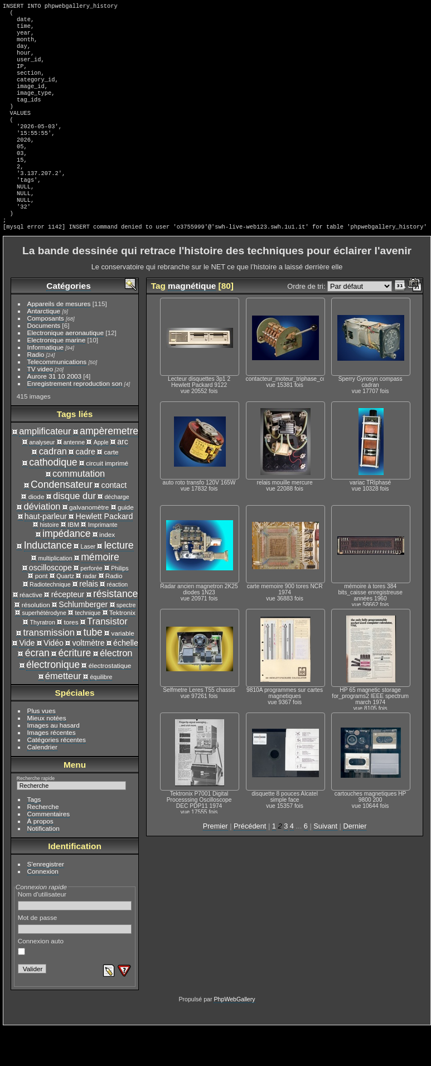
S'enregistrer (45, 901)
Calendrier (42, 784)
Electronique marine (56, 377)
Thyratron (42, 660)
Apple (101, 480)
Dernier (354, 864)
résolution (36, 642)
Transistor (107, 659)
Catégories (68, 323)
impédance (66, 571)
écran (37, 690)
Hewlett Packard (104, 554)
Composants (45, 356)
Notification (43, 866)
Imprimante (103, 562)
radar (90, 613)
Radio (36, 392)
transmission (49, 670)
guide (126, 545)
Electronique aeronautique (65, 370)
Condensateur (62, 522)
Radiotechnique (50, 622)
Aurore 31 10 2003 (54, 414)
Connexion (43, 909)
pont (41, 613)
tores (71, 659)
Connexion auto (41, 984)
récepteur (68, 632)
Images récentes (51, 770)
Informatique (45, 385)
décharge (116, 534)
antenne (74, 480)
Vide (27, 680)
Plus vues (41, 748)
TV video (40, 406)
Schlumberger (83, 642)
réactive (31, 632)
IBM (73, 562)
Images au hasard (53, 763)
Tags (34, 837)
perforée (91, 606)
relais (88, 621)
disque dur (74, 534)
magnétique (192, 323)
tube (93, 670)
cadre (85, 489)
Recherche (43, 844)
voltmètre (88, 680)
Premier (215, 864)
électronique (53, 702)
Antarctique (44, 348)
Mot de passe (75, 962)
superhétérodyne (44, 650)
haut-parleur (46, 554)
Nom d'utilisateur (75, 938)
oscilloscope (50, 605)
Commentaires (48, 851)
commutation (78, 511)
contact (114, 523)
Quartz (65, 613)
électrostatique (110, 703)
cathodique (53, 500)
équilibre (101, 714)
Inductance (48, 583)
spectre (126, 642)
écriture (74, 690)
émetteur (63, 714)
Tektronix (122, 650)
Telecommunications (57, 399)
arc (122, 479)
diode (36, 534)
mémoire (100, 594)
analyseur (42, 480)
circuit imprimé (107, 501)
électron (116, 691)
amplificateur (45, 469)
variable (123, 671)
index (107, 572)
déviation (42, 544)
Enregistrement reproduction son (75, 421)
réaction (117, 622)
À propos (40, 859)
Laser (88, 584)
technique (87, 650)
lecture (119, 583)
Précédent (250, 864)
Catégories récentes (56, 777)
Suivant (325, 864)
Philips (119, 606)
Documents (44, 363)
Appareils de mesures (59, 341)
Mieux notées (46, 755)
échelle (125, 680)
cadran (53, 489)
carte (111, 489)
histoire (49, 562)
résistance (115, 631)
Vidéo (53, 680)
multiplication (55, 596)
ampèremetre (109, 468)
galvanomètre (89, 545)
